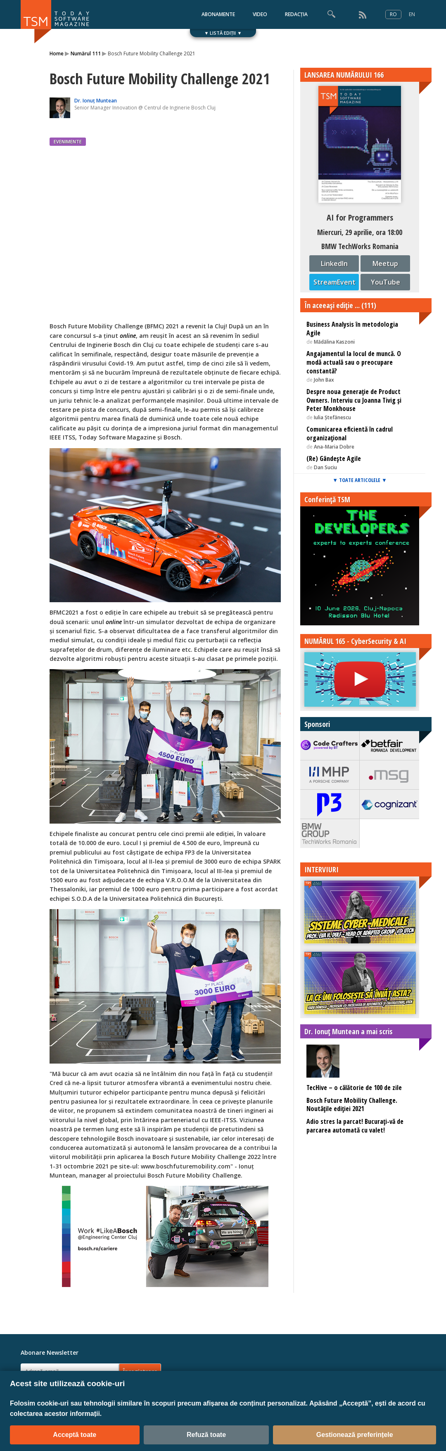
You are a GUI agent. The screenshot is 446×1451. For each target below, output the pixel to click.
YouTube (385, 282)
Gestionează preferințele (354, 1434)
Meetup (385, 263)
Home (57, 53)
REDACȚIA (296, 14)
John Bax (324, 379)
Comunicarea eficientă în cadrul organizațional (349, 433)
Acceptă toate (74, 1434)
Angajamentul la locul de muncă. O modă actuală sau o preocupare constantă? (353, 362)
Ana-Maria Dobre (334, 446)
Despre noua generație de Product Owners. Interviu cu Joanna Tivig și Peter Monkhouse (353, 400)
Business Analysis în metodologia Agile (352, 328)
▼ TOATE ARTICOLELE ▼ (359, 480)
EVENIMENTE (68, 141)
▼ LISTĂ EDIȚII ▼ (223, 33)
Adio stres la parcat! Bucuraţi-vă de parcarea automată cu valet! (354, 1126)
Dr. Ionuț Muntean (95, 100)
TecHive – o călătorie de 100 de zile (354, 1087)
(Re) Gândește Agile (333, 458)
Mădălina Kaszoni (334, 341)
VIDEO (260, 14)
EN (412, 14)
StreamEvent (334, 282)
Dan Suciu (325, 467)
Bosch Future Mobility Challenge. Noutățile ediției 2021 (351, 1105)
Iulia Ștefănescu (332, 417)
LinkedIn (334, 263)
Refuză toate (206, 1434)
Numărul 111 (86, 53)
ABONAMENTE (218, 14)
